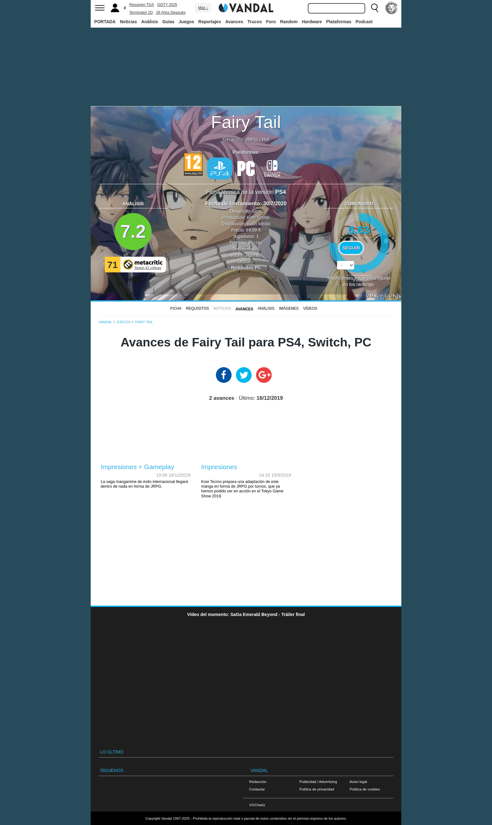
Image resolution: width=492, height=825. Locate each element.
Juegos (186, 21)
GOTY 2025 (167, 5)
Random (289, 21)
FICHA (176, 308)
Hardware (312, 21)
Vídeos (310, 308)
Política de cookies (365, 789)
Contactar (257, 789)
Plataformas (338, 21)
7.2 (133, 231)
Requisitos (197, 308)
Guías (168, 21)
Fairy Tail (246, 122)
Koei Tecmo (258, 217)
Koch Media (258, 223)
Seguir (351, 247)
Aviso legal (358, 781)
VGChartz (257, 805)
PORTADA (104, 21)
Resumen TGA (141, 5)
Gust (257, 211)
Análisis (149, 21)
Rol (265, 139)
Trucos (255, 21)
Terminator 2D (141, 12)
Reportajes (209, 21)
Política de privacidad (316, 789)
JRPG (251, 139)
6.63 (359, 230)
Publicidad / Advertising (318, 781)
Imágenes (289, 308)
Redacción (257, 781)
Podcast (364, 21)
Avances (234, 21)
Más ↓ (203, 8)
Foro (271, 21)
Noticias (128, 21)
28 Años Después (170, 12)
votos (359, 280)
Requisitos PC (246, 267)
